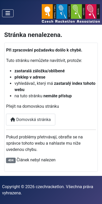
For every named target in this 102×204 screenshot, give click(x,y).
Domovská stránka (30, 119)
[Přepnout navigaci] (8, 13)
